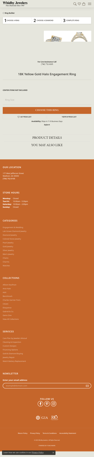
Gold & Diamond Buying (13, 353)
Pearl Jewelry (8, 242)
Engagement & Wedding (13, 227)
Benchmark (7, 296)
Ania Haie (7, 288)
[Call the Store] (9, 178)
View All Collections (11, 319)
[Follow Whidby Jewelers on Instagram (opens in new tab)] (53, 403)
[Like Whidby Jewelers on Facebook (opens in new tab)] (40, 403)
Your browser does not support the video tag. (23, 41)
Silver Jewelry (8, 250)
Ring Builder (10, 13)
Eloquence (7, 307)
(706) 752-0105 (47, 64)
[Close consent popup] (53, 452)
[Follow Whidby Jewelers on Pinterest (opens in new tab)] (47, 403)
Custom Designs (9, 346)
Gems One (7, 315)
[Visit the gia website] (42, 417)
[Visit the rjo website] (54, 417)
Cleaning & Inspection (12, 342)
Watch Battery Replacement (14, 361)
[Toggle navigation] (90, 4)
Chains (5, 258)
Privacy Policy (35, 433)
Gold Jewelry (8, 246)
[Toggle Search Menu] (74, 4)
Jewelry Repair (9, 357)
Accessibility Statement (67, 433)
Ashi (4, 292)
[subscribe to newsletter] (87, 385)
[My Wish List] (79, 4)
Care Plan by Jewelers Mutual (15, 338)
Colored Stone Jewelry (12, 239)
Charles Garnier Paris (11, 300)
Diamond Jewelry (10, 235)
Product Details (47, 138)
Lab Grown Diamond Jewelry (14, 231)
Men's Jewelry (8, 254)
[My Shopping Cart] (83, 4)
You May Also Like (47, 145)
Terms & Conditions (50, 433)
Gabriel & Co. (8, 311)
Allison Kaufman (9, 284)
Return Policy (22, 433)
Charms (6, 262)
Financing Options (10, 349)
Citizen (5, 304)
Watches (6, 265)
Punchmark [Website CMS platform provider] (51, 445)
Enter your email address (15, 380)
